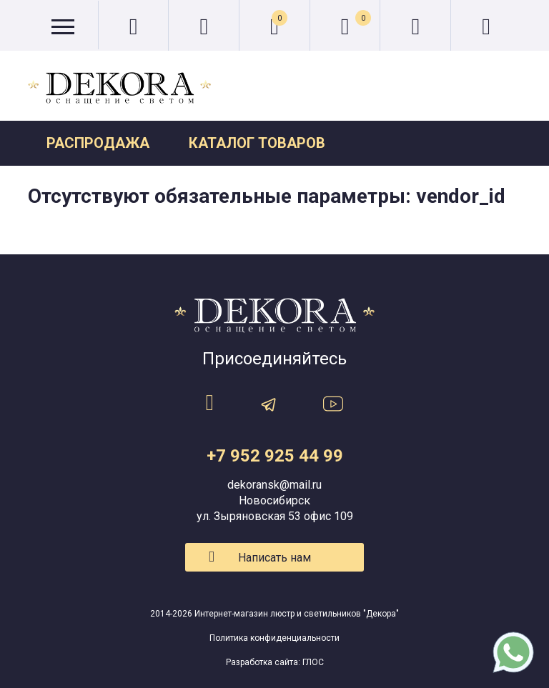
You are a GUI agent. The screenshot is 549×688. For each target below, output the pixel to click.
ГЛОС (313, 662)
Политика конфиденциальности (274, 638)
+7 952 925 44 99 (275, 456)
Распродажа (97, 142)
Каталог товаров (257, 142)
